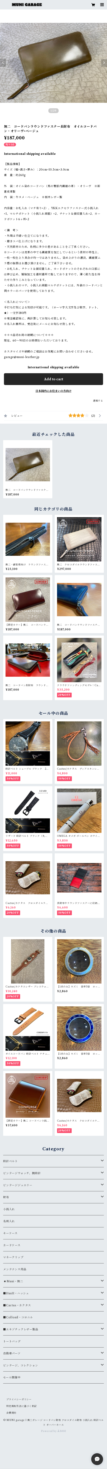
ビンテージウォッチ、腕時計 (22, 1173)
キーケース (10, 1233)
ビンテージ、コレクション (20, 1365)
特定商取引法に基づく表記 (21, 1406)
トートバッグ (12, 1341)
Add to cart (53, 379)
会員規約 (11, 1412)
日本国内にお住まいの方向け (53, 391)
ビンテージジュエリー (17, 1185)
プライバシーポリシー (19, 1399)
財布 (6, 1197)
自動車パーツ (12, 1353)
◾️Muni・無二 (13, 1281)
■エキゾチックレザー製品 (20, 1329)
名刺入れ (9, 1221)
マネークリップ (13, 1257)
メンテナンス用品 (14, 1269)
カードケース (12, 1245)
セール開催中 (12, 1377)
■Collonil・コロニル (18, 1317)
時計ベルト (10, 1161)
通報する (98, 400)
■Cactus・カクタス (17, 1305)
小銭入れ (9, 1209)
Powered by (53, 1431)
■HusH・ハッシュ (16, 1293)
